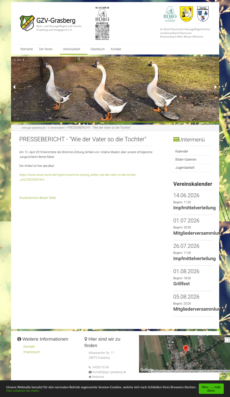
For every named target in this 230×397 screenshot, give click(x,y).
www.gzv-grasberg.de (33, 127)
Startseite (26, 49)
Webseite (98, 377)
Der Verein (46, 49)
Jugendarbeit (185, 168)
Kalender (181, 151)
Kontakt (116, 49)
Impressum (32, 352)
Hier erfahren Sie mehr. (22, 390)
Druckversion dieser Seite (37, 198)
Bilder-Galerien (186, 159)
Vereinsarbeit (71, 49)
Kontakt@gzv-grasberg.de (109, 372)
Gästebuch (98, 49)
